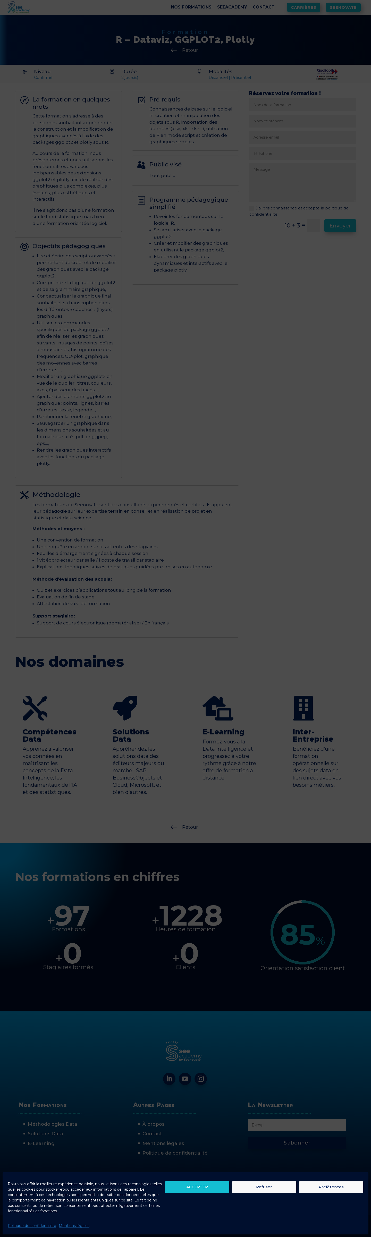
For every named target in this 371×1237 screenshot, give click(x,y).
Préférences (331, 1186)
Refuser (264, 1186)
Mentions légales (74, 1225)
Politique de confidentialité (32, 1225)
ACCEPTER (197, 1186)
